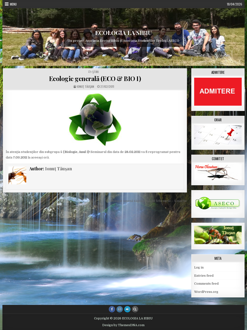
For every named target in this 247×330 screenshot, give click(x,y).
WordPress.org (206, 292)
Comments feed (206, 283)
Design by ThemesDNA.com (123, 325)
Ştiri (95, 71)
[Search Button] (135, 309)
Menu (13, 4)
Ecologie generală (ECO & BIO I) (95, 78)
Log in (199, 267)
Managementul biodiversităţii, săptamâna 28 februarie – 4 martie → (55, 206)
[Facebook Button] (112, 309)
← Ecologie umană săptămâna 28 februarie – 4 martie (146, 201)
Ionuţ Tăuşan (85, 86)
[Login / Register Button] (127, 309)
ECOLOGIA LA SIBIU (123, 32)
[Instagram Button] (120, 309)
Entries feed (203, 275)
